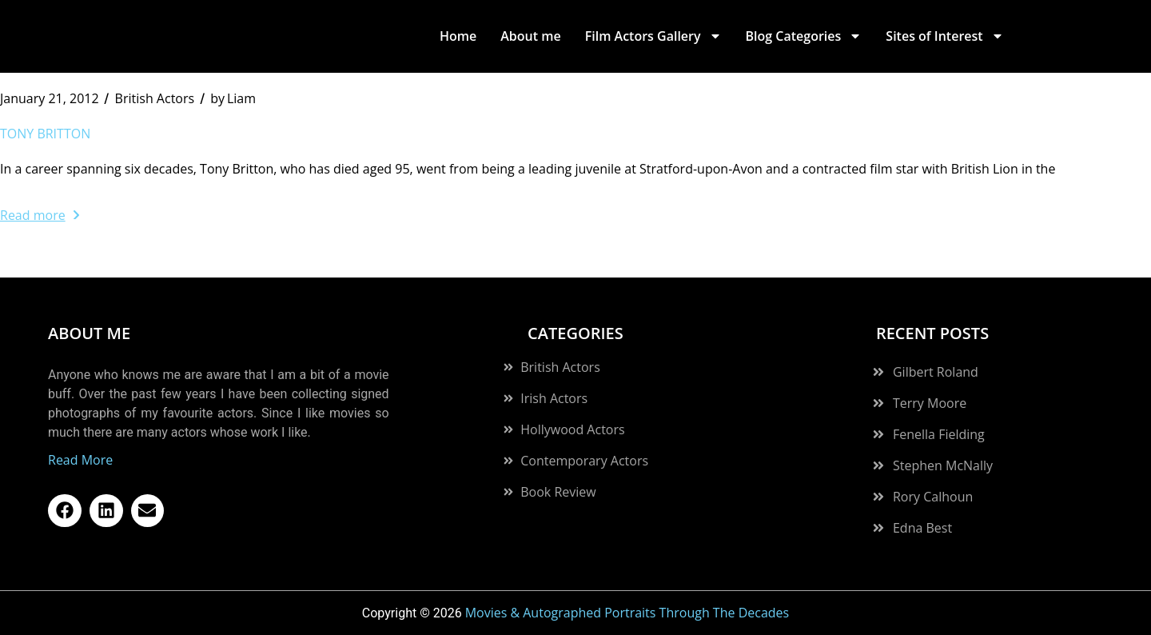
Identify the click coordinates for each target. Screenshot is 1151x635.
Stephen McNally (943, 465)
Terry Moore (929, 403)
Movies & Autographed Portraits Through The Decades (627, 612)
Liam (233, 98)
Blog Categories (804, 36)
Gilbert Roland (935, 371)
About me (530, 36)
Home (458, 36)
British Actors (155, 98)
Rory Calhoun (933, 496)
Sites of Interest (944, 36)
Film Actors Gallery (653, 36)
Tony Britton (45, 133)
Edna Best (922, 527)
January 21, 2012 (49, 98)
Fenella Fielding (939, 434)
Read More (80, 460)
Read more (39, 215)
